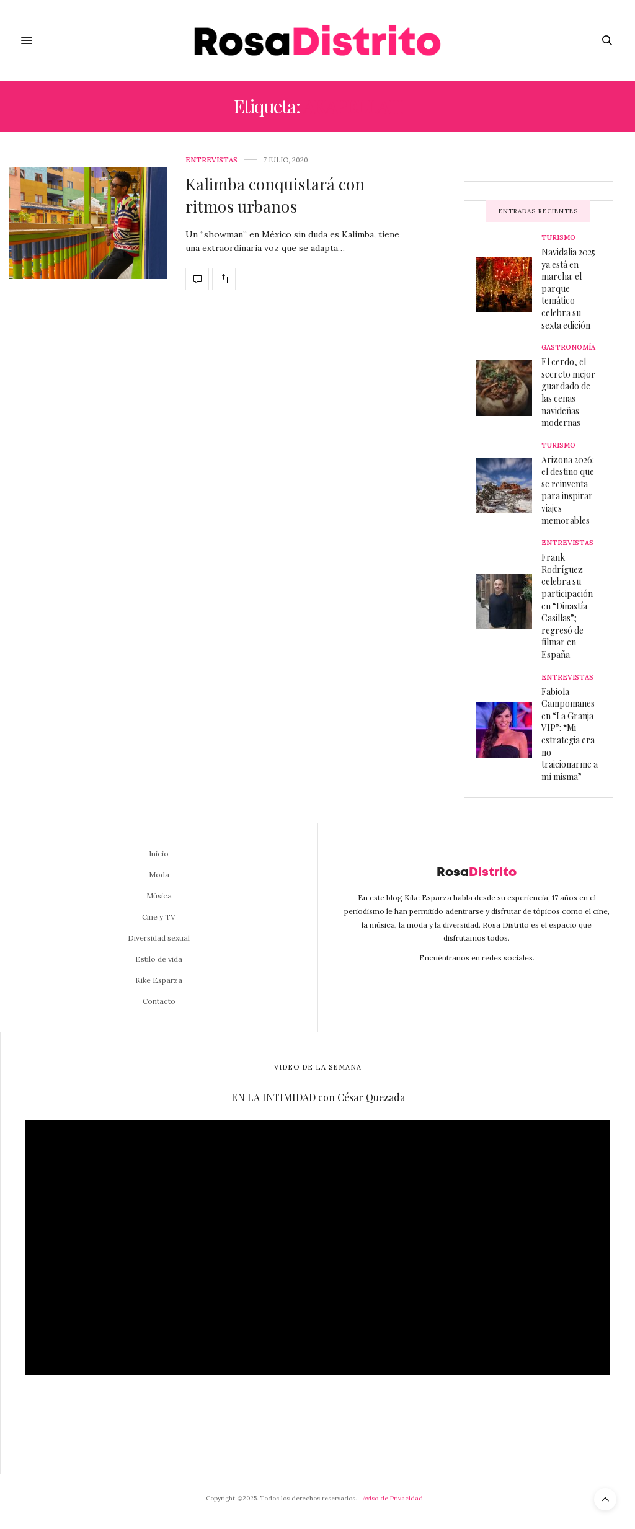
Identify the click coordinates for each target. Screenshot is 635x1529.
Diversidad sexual (159, 937)
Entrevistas (211, 160)
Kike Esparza (158, 980)
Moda (159, 874)
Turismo (558, 237)
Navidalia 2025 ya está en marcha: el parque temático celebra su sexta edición (568, 288)
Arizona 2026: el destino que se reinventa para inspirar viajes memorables (567, 490)
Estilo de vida (158, 959)
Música (159, 895)
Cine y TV (158, 916)
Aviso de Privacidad (393, 1498)
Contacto (159, 1001)
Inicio (159, 853)
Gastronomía (568, 347)
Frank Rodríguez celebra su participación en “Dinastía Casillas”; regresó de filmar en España (567, 605)
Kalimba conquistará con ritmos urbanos (275, 195)
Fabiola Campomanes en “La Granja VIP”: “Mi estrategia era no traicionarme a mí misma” (569, 734)
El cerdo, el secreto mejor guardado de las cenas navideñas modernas (568, 392)
